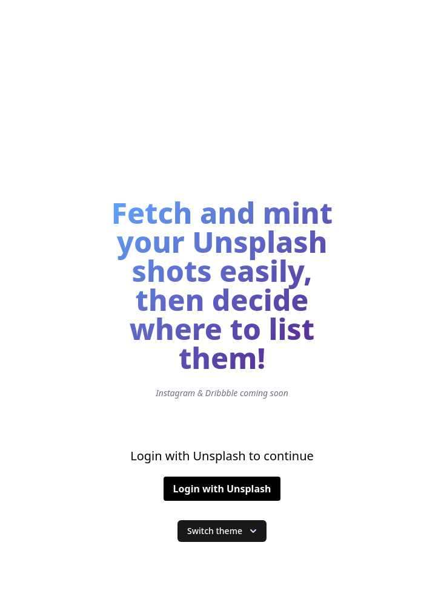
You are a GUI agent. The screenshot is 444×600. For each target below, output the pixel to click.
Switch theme (223, 531)
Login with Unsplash (222, 488)
